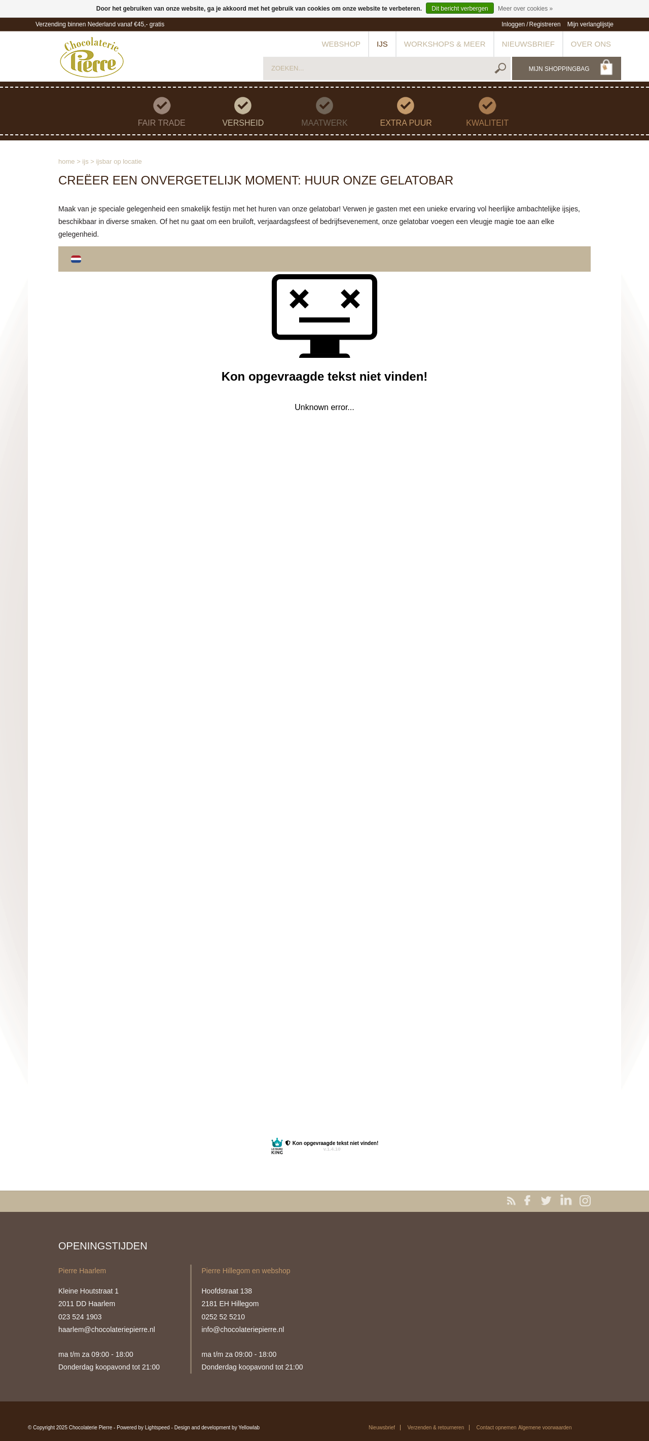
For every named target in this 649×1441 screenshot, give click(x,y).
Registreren (545, 24)
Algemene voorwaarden (545, 1427)
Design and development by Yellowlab (217, 1427)
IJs (382, 44)
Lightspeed (157, 1427)
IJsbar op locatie (118, 161)
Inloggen (513, 24)
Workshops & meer (445, 44)
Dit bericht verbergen (459, 8)
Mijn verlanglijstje (590, 24)
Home (66, 161)
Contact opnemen (497, 1427)
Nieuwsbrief (528, 44)
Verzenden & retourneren (435, 1427)
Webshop (340, 44)
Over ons (591, 44)
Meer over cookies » (525, 8)
